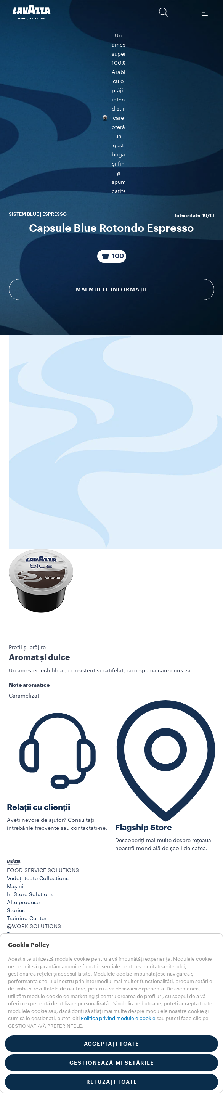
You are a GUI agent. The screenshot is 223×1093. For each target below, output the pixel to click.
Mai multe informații (112, 312)
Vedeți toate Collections (38, 902)
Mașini (15, 910)
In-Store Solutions (30, 918)
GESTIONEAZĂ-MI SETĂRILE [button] (111, 1063)
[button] (163, 12)
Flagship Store (143, 851)
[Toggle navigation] (204, 12)
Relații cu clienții (38, 830)
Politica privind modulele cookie (118, 1018)
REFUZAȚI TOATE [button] (111, 1082)
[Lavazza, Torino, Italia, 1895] (32, 12)
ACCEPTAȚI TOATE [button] (111, 1043)
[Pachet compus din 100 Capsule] (111, 279)
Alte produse (23, 926)
